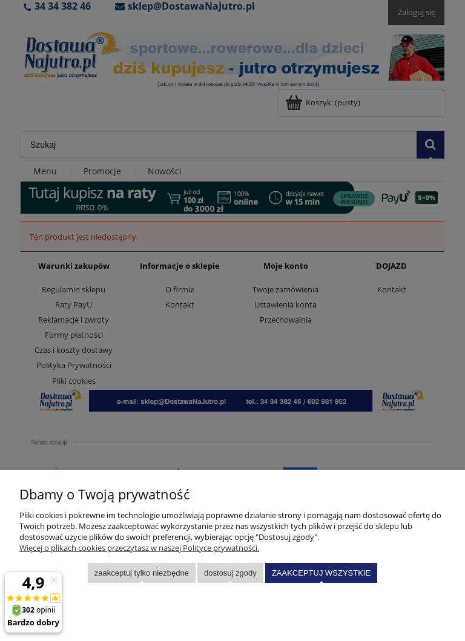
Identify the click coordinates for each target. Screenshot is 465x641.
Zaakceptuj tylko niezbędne (141, 572)
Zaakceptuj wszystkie (321, 572)
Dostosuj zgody (230, 572)
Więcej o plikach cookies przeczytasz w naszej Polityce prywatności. (139, 547)
